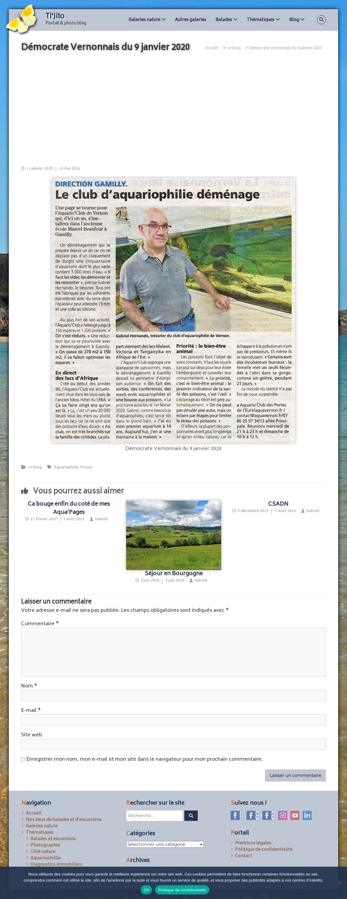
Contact (243, 856)
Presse (86, 467)
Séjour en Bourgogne (174, 574)
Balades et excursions (53, 839)
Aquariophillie (45, 858)
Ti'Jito (54, 17)
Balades (223, 20)
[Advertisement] (173, 108)
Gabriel (101, 519)
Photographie (45, 845)
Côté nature (42, 852)
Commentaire (40, 624)
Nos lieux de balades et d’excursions (64, 820)
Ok (146, 890)
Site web (31, 735)
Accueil (33, 813)
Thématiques (260, 20)
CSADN (278, 504)
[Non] (339, 883)
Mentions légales (253, 843)
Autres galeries (190, 20)
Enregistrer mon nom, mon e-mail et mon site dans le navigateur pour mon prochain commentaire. (144, 759)
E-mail (31, 710)
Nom (29, 686)
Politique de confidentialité (263, 850)
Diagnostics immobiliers (56, 864)
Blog (294, 20)
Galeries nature (144, 20)
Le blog (234, 48)
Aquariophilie (66, 467)
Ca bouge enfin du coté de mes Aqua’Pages (69, 509)
